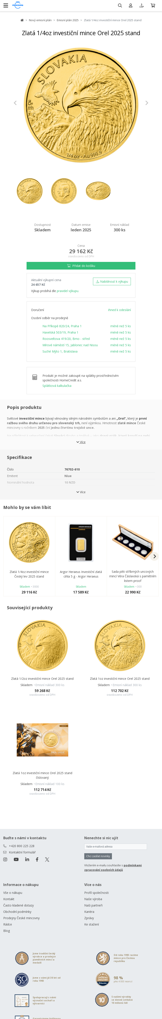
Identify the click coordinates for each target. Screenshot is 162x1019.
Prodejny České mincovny (21, 918)
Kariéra (89, 912)
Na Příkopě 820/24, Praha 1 (62, 326)
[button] (24, 103)
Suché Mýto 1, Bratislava (60, 351)
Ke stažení (91, 924)
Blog (6, 931)
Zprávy (89, 918)
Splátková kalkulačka (56, 386)
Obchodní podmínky (17, 912)
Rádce (7, 924)
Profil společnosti (96, 893)
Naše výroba (93, 899)
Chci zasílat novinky (98, 856)
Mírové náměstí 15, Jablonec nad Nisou (70, 345)
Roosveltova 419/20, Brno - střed (66, 339)
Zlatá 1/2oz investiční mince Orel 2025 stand (42, 678)
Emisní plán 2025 (68, 20)
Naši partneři (93, 905)
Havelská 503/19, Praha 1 (60, 332)
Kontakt (8, 899)
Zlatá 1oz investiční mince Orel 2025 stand (120, 678)
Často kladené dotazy (18, 905)
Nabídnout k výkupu (112, 281)
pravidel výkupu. (68, 291)
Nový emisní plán (40, 20)
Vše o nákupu (12, 893)
